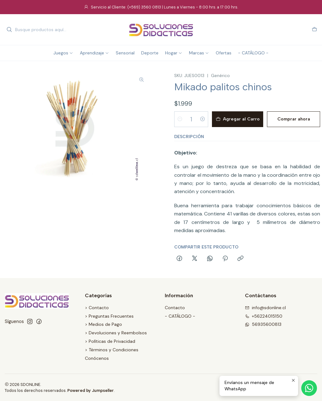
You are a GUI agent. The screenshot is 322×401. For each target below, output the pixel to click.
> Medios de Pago (103, 324)
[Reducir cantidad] (180, 119)
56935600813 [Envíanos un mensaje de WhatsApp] (263, 324)
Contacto (175, 307)
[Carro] (314, 29)
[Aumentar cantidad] (202, 119)
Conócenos (97, 358)
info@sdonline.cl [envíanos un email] (265, 307)
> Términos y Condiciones (111, 350)
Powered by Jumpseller (90, 390)
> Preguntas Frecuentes (109, 316)
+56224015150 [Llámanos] (263, 316)
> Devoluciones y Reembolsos (116, 333)
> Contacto (97, 307)
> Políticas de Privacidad (110, 341)
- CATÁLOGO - (180, 316)
